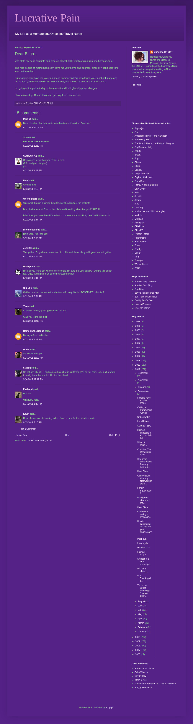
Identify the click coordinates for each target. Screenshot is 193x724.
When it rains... (142, 443)
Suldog (27, 368)
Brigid (137, 158)
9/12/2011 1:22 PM (32, 170)
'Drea (26, 306)
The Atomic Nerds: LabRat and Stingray (154, 143)
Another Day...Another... (146, 281)
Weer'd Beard (30, 199)
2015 (138, 352)
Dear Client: (143, 471)
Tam (137, 256)
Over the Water (142, 308)
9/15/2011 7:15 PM (32, 422)
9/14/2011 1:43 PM (32, 404)
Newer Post (21, 435)
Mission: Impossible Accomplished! (144, 434)
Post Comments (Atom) (40, 440)
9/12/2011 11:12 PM (33, 321)
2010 (138, 637)
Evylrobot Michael (143, 177)
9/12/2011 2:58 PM (32, 238)
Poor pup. (142, 539)
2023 (138, 321)
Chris (137, 166)
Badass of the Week (144, 668)
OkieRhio (139, 226)
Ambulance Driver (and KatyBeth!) (151, 136)
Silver (137, 245)
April (140, 618)
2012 (138, 365)
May (140, 614)
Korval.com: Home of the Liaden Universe (155, 683)
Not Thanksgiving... (144, 578)
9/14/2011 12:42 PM (33, 379)
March (141, 623)
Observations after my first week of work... (144, 479)
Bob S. (138, 151)
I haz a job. (142, 543)
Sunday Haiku (144, 425)
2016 (138, 347)
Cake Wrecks (141, 672)
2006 (138, 654)
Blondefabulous (31, 229)
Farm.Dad (139, 181)
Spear (137, 253)
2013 (138, 360)
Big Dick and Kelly (144, 147)
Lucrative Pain (47, 18)
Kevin (26, 414)
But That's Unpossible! (146, 296)
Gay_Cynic (140, 189)
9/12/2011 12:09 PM (33, 127)
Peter (26, 180)
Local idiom (143, 421)
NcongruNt (140, 222)
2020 (138, 330)
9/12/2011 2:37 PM (32, 219)
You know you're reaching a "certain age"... (144, 590)
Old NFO (27, 288)
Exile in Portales (143, 304)
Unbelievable (143, 417)
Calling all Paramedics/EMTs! (144, 410)
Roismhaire (140, 238)
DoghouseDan (142, 173)
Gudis (26, 349)
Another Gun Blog (143, 285)
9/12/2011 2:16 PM (32, 189)
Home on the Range (33, 331)
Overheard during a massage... (144, 514)
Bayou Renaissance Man (147, 293)
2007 (138, 650)
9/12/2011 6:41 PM (32, 278)
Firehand (28, 389)
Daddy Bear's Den (144, 300)
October (142, 387)
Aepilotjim (139, 128)
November (143, 380)
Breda (137, 154)
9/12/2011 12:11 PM (33, 146)
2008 (138, 645)
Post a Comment (27, 429)
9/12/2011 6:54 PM (32, 296)
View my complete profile (144, 76)
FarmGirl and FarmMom (146, 185)
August (141, 601)
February (142, 627)
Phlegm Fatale (142, 234)
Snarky (138, 249)
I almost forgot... (142, 553)
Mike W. (27, 119)
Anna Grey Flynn (143, 139)
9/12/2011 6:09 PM (32, 256)
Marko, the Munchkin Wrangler (150, 211)
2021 (138, 326)
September (143, 391)
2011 (138, 369)
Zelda (137, 268)
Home (68, 435)
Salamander (141, 241)
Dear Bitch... (143, 507)
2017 (138, 343)
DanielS (138, 170)
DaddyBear (29, 266)
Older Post (114, 435)
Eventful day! (143, 547)
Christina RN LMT (163, 52)
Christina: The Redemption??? (144, 452)
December (143, 373)
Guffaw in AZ (30, 156)
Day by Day (140, 676)
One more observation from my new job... (144, 463)
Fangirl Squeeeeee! (144, 491)
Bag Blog (139, 289)
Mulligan (139, 219)
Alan (137, 132)
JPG (137, 204)
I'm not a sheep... (142, 570)
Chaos (138, 162)
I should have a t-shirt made (144, 400)
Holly (137, 192)
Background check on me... (143, 500)
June (140, 610)
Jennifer (27, 248)
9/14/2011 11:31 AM (33, 358)
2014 (138, 356)
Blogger (110, 707)
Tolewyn (139, 260)
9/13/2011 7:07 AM (32, 339)
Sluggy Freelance (143, 687)
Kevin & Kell (141, 680)
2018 (138, 339)
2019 (138, 334)
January (142, 631)
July (140, 605)
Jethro (138, 200)
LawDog (139, 207)
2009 (138, 641)
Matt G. (138, 215)
